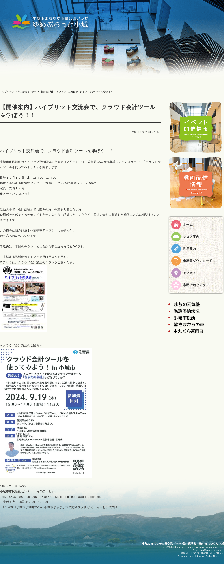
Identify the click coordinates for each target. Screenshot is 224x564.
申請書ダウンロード (197, 261)
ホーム (188, 224)
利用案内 (189, 249)
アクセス (189, 273)
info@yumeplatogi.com (212, 550)
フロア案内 (191, 236)
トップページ (7, 91)
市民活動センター (27, 91)
